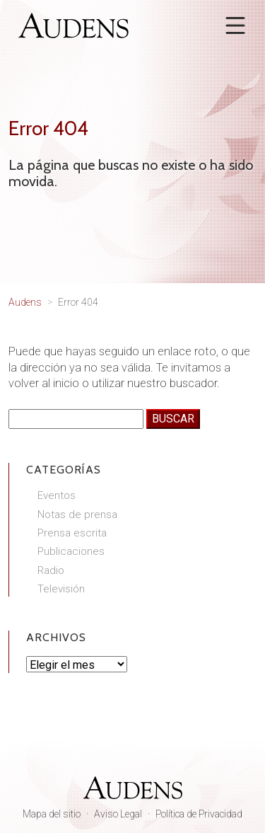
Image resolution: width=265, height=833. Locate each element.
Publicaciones (71, 551)
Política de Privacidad (198, 814)
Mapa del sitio (52, 814)
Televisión (61, 588)
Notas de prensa (77, 514)
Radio (50, 570)
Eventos (56, 495)
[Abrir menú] (235, 25)
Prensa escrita (72, 533)
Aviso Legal (118, 814)
